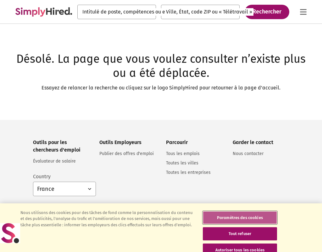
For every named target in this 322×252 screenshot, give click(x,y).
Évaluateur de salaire (54, 161)
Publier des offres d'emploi (126, 153)
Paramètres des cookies (240, 220)
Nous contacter (248, 153)
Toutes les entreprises (188, 172)
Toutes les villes (182, 163)
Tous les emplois (183, 153)
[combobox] (116, 12)
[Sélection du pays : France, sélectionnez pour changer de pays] (64, 189)
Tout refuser (240, 236)
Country (42, 177)
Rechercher (267, 11)
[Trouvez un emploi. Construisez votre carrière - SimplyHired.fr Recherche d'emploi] (43, 12)
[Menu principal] (303, 12)
